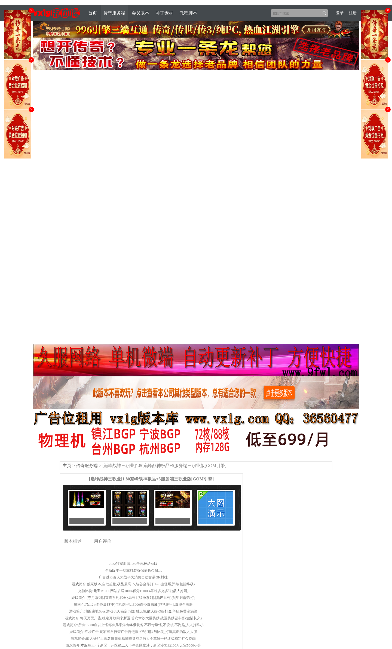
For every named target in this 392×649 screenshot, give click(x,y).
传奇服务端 (114, 13)
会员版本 (140, 13)
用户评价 (102, 541)
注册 (353, 13)
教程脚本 (188, 13)
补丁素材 (164, 13)
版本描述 (73, 541)
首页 (92, 13)
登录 (340, 13)
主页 (67, 465)
